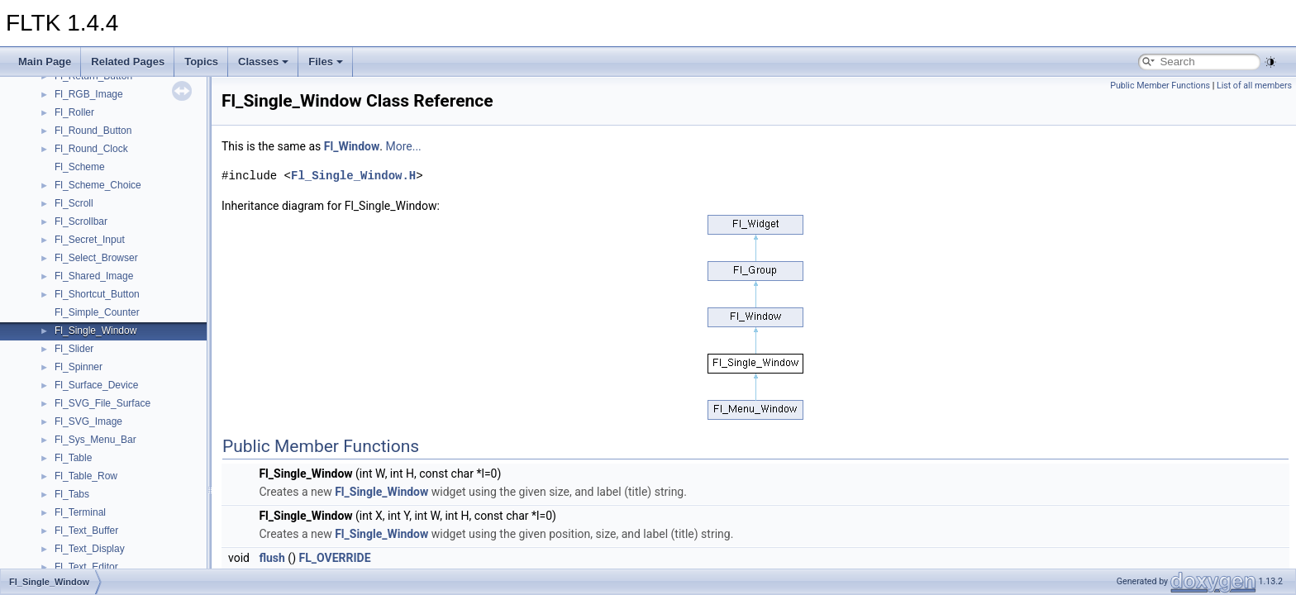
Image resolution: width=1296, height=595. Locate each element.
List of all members (1254, 85)
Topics (201, 61)
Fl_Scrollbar (81, 221)
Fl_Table (73, 458)
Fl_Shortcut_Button (97, 294)
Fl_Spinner (78, 367)
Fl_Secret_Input (90, 239)
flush (271, 557)
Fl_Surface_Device (96, 385)
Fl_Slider (74, 349)
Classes (263, 61)
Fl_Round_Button (93, 130)
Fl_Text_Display (90, 549)
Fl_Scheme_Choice (98, 185)
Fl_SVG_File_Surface (102, 403)
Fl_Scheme (80, 167)
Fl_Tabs (72, 494)
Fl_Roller (74, 112)
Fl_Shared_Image (94, 276)
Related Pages (127, 61)
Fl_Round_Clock (91, 149)
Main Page (44, 61)
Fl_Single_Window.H (353, 175)
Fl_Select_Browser (96, 258)
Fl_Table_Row (86, 476)
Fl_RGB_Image (89, 94)
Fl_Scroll (74, 203)
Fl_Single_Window (95, 330)
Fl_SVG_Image (88, 421)
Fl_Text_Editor (86, 567)
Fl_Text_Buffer (86, 530)
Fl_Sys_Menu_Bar (95, 439)
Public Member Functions (1160, 85)
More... (403, 146)
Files (325, 61)
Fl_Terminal (80, 512)
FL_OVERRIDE (335, 557)
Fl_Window (351, 146)
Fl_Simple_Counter (97, 312)
